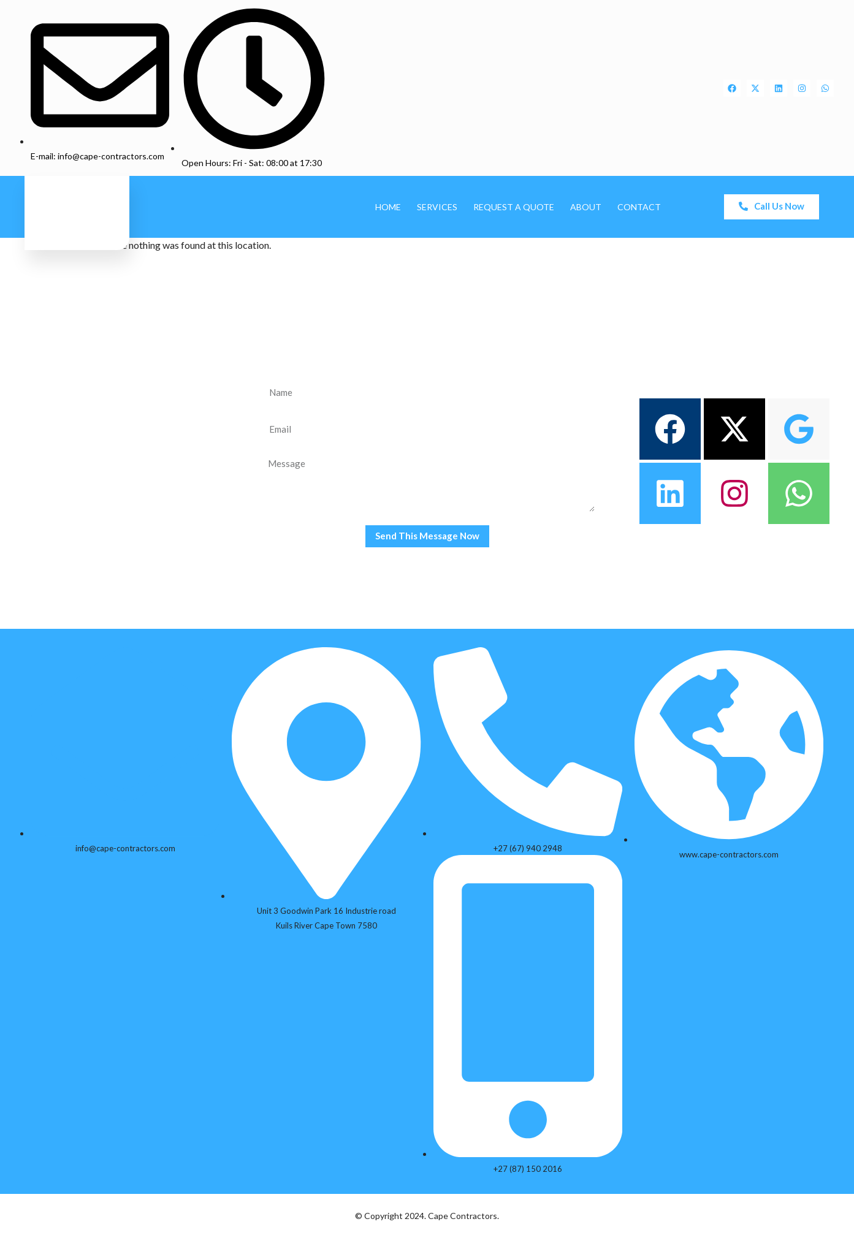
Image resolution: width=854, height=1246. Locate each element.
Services (437, 207)
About (585, 207)
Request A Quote (513, 207)
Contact (639, 207)
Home (388, 207)
